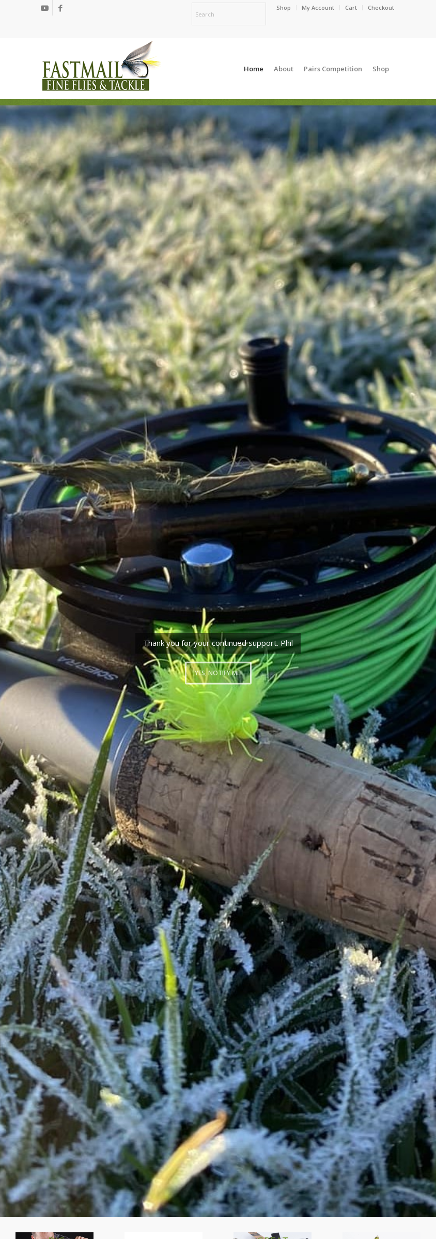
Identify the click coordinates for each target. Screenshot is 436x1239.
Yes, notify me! (218, 669)
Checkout (381, 7)
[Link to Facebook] (60, 8)
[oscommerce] (101, 68)
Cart (351, 7)
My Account (318, 7)
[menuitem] (284, 7)
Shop (283, 7)
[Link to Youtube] (44, 8)
